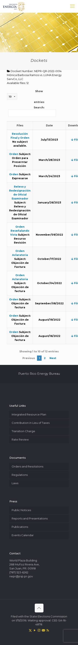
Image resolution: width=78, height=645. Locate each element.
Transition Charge (23, 431)
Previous (28, 358)
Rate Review (20, 439)
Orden (13, 154)
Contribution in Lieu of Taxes (31, 422)
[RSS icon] (47, 630)
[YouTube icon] (34, 630)
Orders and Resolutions (27, 466)
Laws (15, 483)
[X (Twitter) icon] (30, 630)
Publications (20, 526)
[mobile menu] (72, 6)
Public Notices (21, 510)
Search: (32, 111)
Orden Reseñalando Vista (19, 230)
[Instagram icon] (39, 630)
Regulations (20, 474)
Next (53, 358)
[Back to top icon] (39, 608)
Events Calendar (23, 535)
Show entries (25, 97)
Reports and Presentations (30, 518)
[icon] (43, 630)
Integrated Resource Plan (29, 414)
